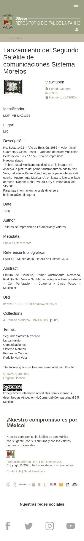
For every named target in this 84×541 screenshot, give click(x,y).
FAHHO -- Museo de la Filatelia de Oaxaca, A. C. (36, 259)
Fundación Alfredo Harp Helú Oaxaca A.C (34, 462)
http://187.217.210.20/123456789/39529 (30, 304)
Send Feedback (34, 471)
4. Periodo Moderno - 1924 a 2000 (26, 320)
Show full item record (17, 243)
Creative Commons (16, 373)
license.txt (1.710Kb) (61, 97)
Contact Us (13, 471)
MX (5, 131)
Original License (14, 378)
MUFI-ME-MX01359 (16, 115)
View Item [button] (14, 38)
